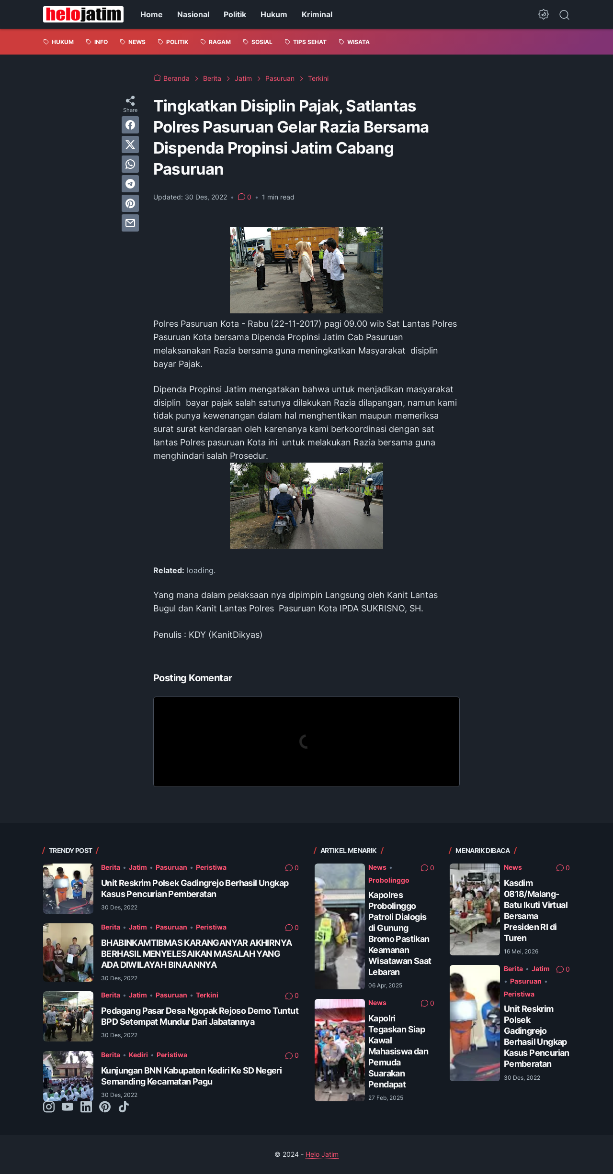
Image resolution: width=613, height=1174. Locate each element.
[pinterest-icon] (105, 1107)
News (377, 867)
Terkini (207, 995)
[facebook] (130, 124)
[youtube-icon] (67, 1107)
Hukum (274, 14)
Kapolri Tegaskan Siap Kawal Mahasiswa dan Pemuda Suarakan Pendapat (398, 1051)
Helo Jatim (322, 1154)
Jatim (138, 867)
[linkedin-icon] (86, 1107)
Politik (235, 14)
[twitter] (130, 144)
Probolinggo (388, 880)
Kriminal (317, 14)
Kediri (138, 1055)
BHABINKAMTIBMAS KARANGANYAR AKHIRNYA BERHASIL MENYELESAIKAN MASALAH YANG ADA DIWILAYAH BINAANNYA (196, 954)
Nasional (193, 14)
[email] (130, 223)
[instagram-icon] (49, 1107)
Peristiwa (211, 867)
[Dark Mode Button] (543, 14)
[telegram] (130, 183)
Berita (110, 867)
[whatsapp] (130, 164)
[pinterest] (130, 203)
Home (151, 14)
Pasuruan (171, 867)
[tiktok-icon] (123, 1107)
